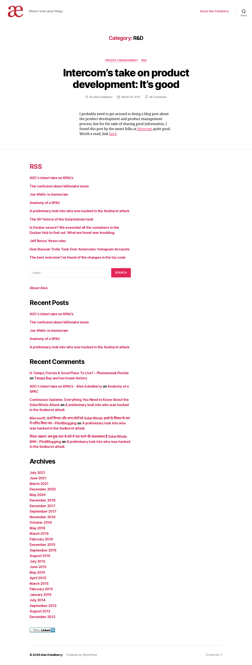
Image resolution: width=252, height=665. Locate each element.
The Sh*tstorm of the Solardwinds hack (61, 220)
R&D (144, 61)
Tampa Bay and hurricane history (60, 379)
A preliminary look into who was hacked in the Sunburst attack (79, 212)
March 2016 (39, 535)
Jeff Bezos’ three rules (48, 242)
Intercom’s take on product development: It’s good (126, 79)
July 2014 (37, 601)
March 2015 (39, 585)
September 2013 (43, 607)
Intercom (145, 130)
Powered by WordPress (81, 656)
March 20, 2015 (131, 98)
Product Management (121, 61)
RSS (36, 168)
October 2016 (41, 524)
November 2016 (42, 518)
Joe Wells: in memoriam (49, 196)
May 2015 (37, 573)
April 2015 (38, 579)
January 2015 (40, 596)
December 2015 (42, 546)
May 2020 (38, 496)
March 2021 (39, 485)
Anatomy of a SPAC (45, 204)
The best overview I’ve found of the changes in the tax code (78, 259)
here (113, 135)
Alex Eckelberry (102, 98)
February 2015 (41, 590)
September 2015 (43, 551)
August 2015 (40, 557)
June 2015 (38, 568)
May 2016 (37, 529)
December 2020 (43, 490)
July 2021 (37, 474)
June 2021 (38, 479)
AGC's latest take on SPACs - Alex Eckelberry (66, 387)
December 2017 (42, 507)
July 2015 (37, 562)
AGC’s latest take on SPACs (51, 179)
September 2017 (43, 513)
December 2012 (42, 618)
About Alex (39, 289)
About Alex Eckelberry (214, 11)
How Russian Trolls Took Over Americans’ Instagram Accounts (80, 250)
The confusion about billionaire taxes (59, 187)
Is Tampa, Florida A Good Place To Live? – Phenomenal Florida (79, 374)
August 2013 (40, 612)
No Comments (158, 98)
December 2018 (42, 501)
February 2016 (41, 540)
